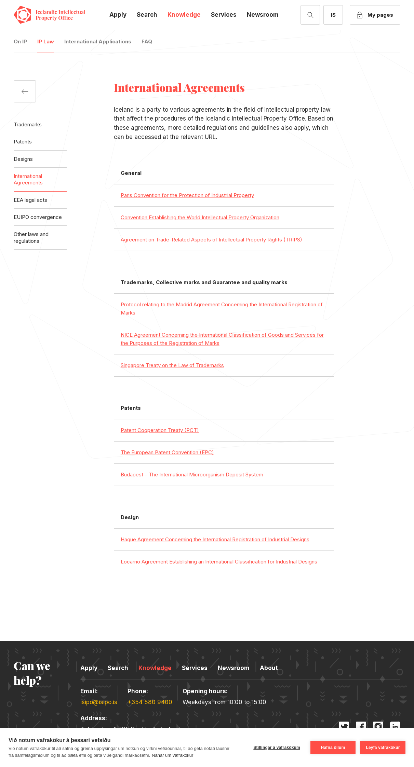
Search (147, 14)
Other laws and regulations (31, 237)
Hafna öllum (333, 747)
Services (224, 14)
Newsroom (263, 14)
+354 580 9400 (150, 702)
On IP (20, 41)
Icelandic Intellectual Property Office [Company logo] (55, 15)
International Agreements (28, 179)
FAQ (147, 41)
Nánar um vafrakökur (172, 755)
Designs (23, 159)
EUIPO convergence (38, 217)
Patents (23, 141)
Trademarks (28, 124)
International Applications (97, 41)
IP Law (45, 41)
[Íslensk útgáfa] (333, 15)
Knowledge (184, 14)
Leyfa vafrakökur (383, 747)
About (269, 668)
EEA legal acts (30, 200)
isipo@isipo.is (98, 702)
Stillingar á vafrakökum (276, 747)
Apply (117, 14)
